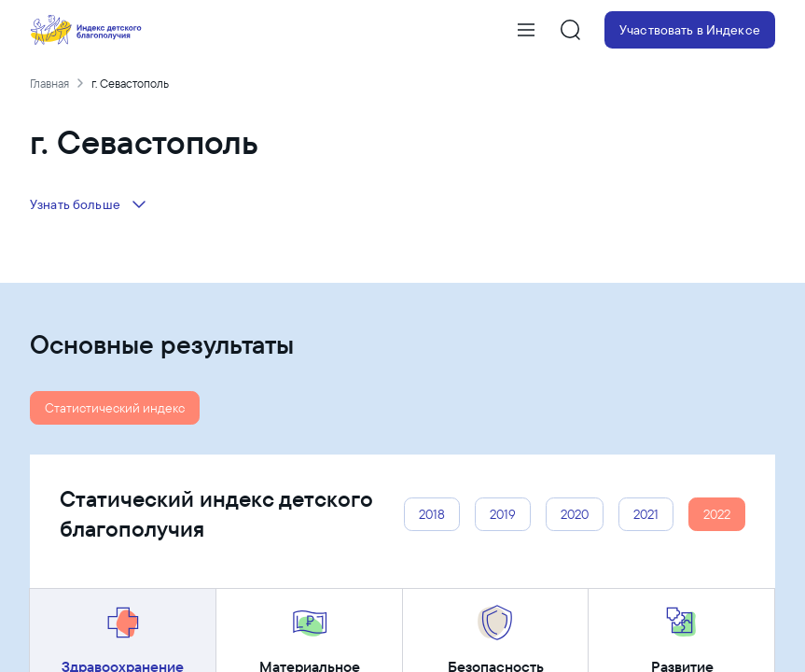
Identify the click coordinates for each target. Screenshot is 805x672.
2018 (432, 514)
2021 (646, 514)
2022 (716, 514)
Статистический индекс (115, 407)
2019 (503, 514)
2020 (575, 514)
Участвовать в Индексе (689, 29)
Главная (49, 83)
